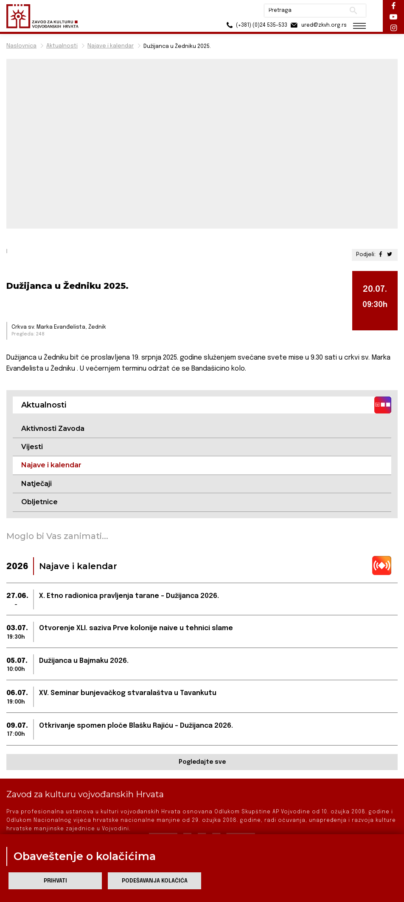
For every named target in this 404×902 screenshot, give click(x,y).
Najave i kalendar (110, 46)
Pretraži (353, 10)
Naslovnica (21, 46)
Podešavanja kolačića (155, 881)
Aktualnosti (62, 46)
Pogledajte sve (202, 762)
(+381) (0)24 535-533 (255, 25)
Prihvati (55, 881)
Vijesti (32, 447)
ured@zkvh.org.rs (318, 25)
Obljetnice (39, 502)
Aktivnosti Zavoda (52, 428)
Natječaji (36, 484)
